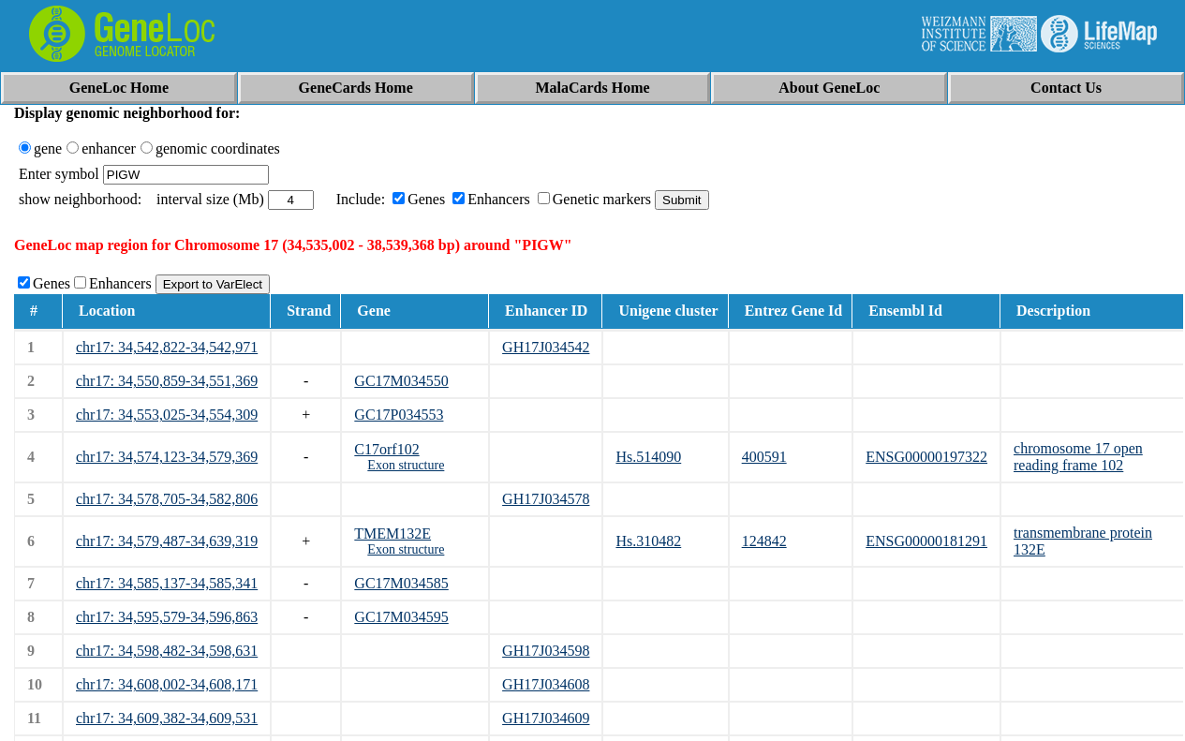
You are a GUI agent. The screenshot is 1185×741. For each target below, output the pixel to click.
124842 (764, 541)
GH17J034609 (545, 718)
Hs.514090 (648, 457)
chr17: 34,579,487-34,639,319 (167, 541)
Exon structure (405, 465)
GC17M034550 (401, 381)
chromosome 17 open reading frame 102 (1078, 456)
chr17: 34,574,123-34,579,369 (167, 457)
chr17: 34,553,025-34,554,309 (167, 414)
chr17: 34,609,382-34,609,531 (167, 718)
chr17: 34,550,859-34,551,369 (167, 381)
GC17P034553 (398, 414)
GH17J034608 (545, 684)
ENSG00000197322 (926, 457)
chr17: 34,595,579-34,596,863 (167, 617)
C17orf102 (386, 449)
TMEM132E (392, 533)
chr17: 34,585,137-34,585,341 (167, 583)
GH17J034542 (545, 347)
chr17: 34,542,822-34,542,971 (167, 347)
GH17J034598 (545, 651)
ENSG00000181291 (926, 541)
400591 (764, 457)
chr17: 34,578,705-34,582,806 (167, 499)
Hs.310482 (648, 541)
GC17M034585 (401, 583)
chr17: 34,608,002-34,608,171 (167, 684)
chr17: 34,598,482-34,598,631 (167, 651)
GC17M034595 (401, 617)
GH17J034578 (545, 499)
